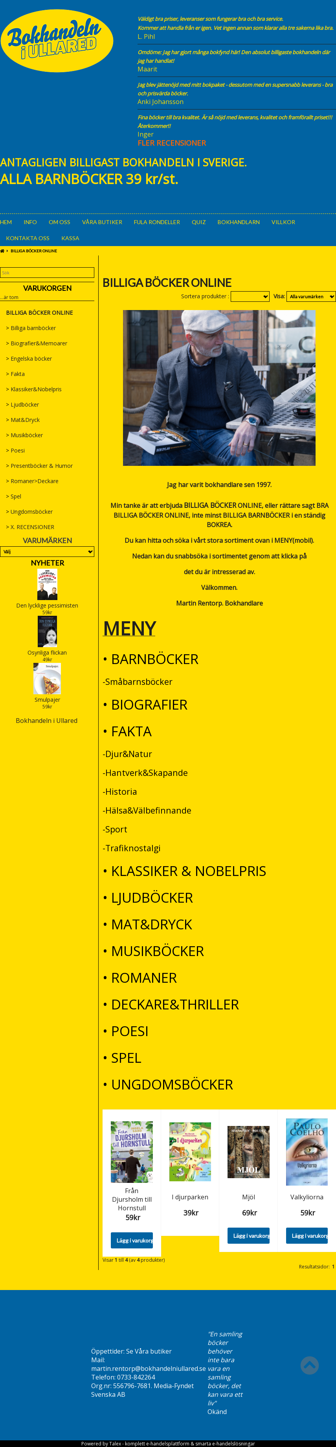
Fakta (15, 374)
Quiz (199, 222)
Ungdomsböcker (29, 511)
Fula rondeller (157, 222)
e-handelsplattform (167, 1443)
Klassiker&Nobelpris (34, 389)
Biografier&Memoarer (36, 343)
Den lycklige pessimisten (47, 605)
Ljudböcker (22, 404)
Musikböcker (24, 435)
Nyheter (47, 562)
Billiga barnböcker (31, 328)
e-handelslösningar (233, 1443)
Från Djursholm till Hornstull (132, 1199)
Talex (115, 1443)
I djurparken (190, 1197)
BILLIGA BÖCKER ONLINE (34, 250)
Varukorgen (47, 288)
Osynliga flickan (47, 652)
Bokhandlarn (239, 222)
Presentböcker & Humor (39, 465)
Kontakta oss (28, 238)
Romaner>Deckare (32, 481)
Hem (6, 222)
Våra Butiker (102, 222)
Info (30, 222)
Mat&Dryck (23, 419)
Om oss (59, 222)
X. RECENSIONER (30, 527)
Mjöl (248, 1197)
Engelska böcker (29, 358)
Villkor (283, 222)
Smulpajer (47, 699)
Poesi (15, 450)
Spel (13, 496)
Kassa (70, 238)
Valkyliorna (306, 1197)
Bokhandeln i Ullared (46, 720)
